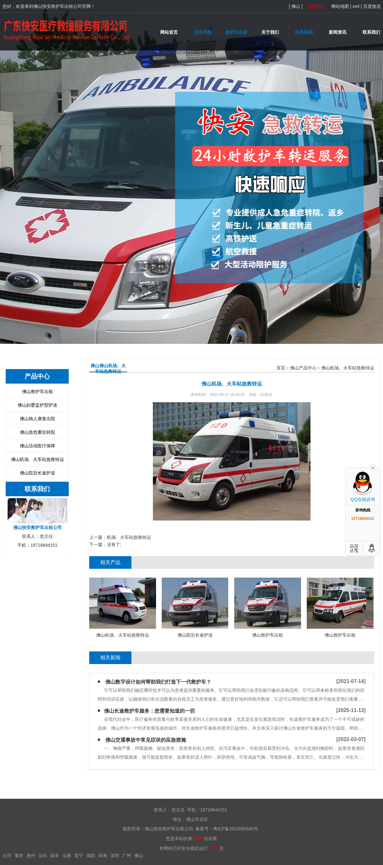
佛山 (138, 855)
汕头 (42, 855)
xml (355, 6)
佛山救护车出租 (37, 391)
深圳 (114, 855)
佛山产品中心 (303, 368)
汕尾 (66, 855)
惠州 (30, 855)
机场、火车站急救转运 (129, 537)
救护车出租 (236, 32)
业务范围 (203, 32)
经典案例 (304, 32)
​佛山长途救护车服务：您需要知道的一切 (149, 711)
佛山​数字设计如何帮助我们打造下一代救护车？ (158, 682)
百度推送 (372, 6)
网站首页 (169, 32)
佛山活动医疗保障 (37, 445)
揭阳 (90, 855)
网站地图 (340, 6)
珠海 (102, 855)
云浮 (7, 855)
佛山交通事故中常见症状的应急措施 (145, 740)
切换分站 (316, 6)
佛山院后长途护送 (37, 472)
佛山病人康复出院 (37, 418)
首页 (280, 368)
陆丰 (54, 855)
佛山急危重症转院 (37, 432)
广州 (126, 855)
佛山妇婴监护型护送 (37, 405)
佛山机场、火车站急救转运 (37, 459)
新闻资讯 (337, 32)
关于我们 (270, 32)
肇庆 (19, 855)
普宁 (78, 855)
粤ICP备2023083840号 (235, 828)
